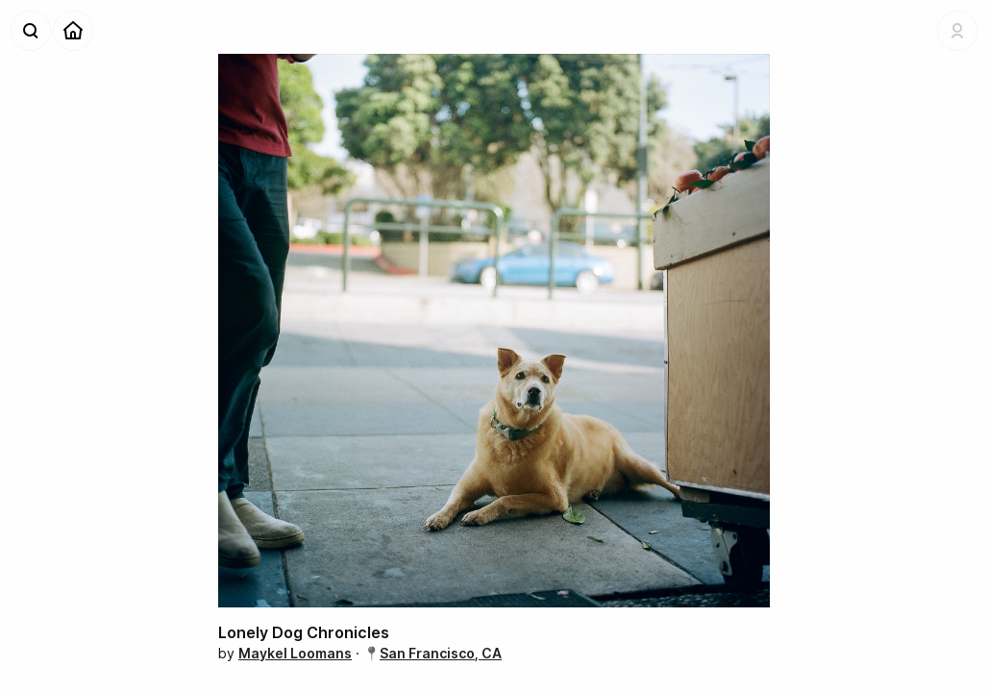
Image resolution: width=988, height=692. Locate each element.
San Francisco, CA (441, 653)
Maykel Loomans (295, 653)
